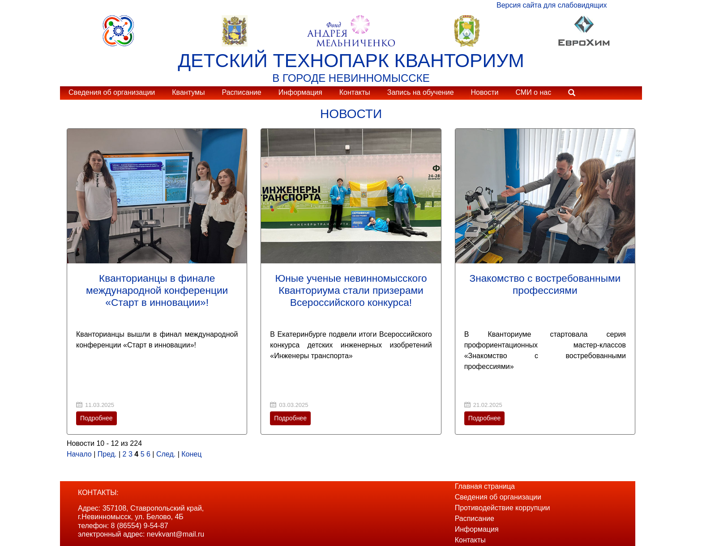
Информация (300, 92)
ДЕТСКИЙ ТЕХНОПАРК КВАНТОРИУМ (351, 60)
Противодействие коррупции (502, 508)
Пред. (107, 454)
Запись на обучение (420, 92)
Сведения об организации (111, 92)
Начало (79, 454)
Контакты (354, 92)
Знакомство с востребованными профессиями (545, 284)
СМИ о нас (533, 92)
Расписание (241, 92)
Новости (485, 92)
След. (166, 454)
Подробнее (96, 418)
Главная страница (485, 486)
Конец (191, 454)
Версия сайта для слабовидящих (552, 5)
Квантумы (188, 92)
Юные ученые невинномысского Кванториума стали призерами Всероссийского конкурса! (351, 290)
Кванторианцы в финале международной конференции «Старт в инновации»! (157, 290)
